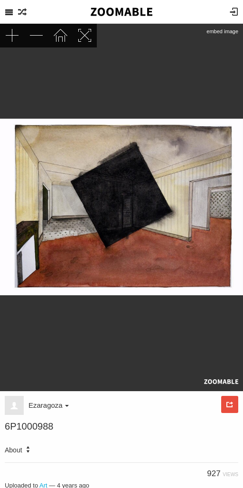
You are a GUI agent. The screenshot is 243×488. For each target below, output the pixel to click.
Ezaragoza (48, 405)
